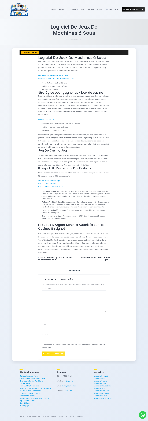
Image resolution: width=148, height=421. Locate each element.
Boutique (91, 9)
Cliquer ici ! (70, 381)
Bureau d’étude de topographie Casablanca (35, 388)
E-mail (44, 324)
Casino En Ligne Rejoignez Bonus (50, 187)
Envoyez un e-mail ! (69, 386)
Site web (45, 334)
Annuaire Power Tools (102, 391)
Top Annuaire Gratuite (27, 401)
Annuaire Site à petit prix (103, 398)
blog (82, 9)
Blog (61, 416)
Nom (44, 315)
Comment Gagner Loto (46, 119)
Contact (100, 9)
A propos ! (62, 9)
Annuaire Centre (100, 383)
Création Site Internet (27, 396)
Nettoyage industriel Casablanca (31, 381)
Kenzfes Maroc (25, 383)
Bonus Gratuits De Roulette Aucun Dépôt (53, 75)
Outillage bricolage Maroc (29, 376)
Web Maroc (69, 391)
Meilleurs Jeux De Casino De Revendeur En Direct (56, 78)
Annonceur (70, 416)
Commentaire (47, 288)
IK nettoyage (24, 406)
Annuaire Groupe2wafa (102, 386)
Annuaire (72, 9)
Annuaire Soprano (101, 381)
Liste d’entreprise (33, 416)
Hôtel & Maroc (25, 403)
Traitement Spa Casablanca (30, 393)
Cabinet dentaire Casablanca (30, 391)
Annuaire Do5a (99, 378)
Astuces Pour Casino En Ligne (49, 181)
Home (53, 9)
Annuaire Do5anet (101, 376)
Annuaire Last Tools (101, 393)
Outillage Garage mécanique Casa (32, 378)
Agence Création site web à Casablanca (34, 398)
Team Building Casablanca (29, 386)
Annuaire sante (99, 388)
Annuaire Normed (100, 396)
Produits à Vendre (49, 416)
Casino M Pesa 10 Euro (47, 184)
